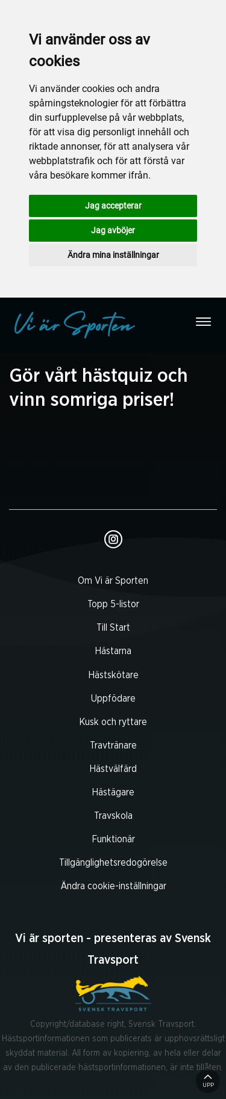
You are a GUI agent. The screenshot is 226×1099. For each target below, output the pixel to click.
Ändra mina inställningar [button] (113, 255)
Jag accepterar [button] (113, 205)
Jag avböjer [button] (113, 230)
